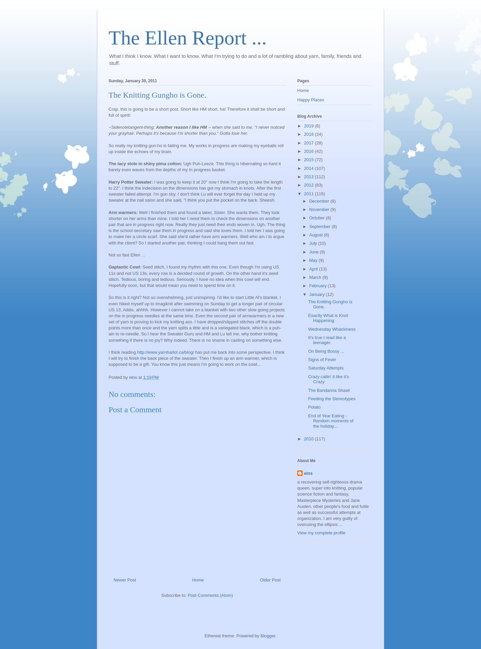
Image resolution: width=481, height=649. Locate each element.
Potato (314, 407)
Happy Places (310, 99)
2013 (309, 176)
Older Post (270, 579)
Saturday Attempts (325, 367)
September (320, 226)
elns (308, 473)
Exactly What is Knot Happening (328, 318)
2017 (309, 142)
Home (198, 579)
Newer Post (125, 579)
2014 (309, 168)
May (314, 260)
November (320, 209)
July (313, 243)
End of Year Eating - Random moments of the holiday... (330, 421)
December (320, 201)
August (316, 234)
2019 (309, 125)
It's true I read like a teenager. (327, 340)
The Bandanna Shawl (328, 390)
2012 (309, 185)
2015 (309, 159)
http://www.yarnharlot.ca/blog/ (165, 352)
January (317, 294)
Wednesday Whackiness (331, 329)
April (314, 269)
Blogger (268, 635)
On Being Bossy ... (326, 351)
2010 (309, 438)
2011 (309, 193)
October (317, 217)
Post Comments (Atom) (210, 595)
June (314, 251)
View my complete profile (321, 532)
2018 (309, 134)
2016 (309, 151)
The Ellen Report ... (188, 38)
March (316, 277)
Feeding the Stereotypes (331, 398)
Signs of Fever (322, 359)
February (318, 285)
